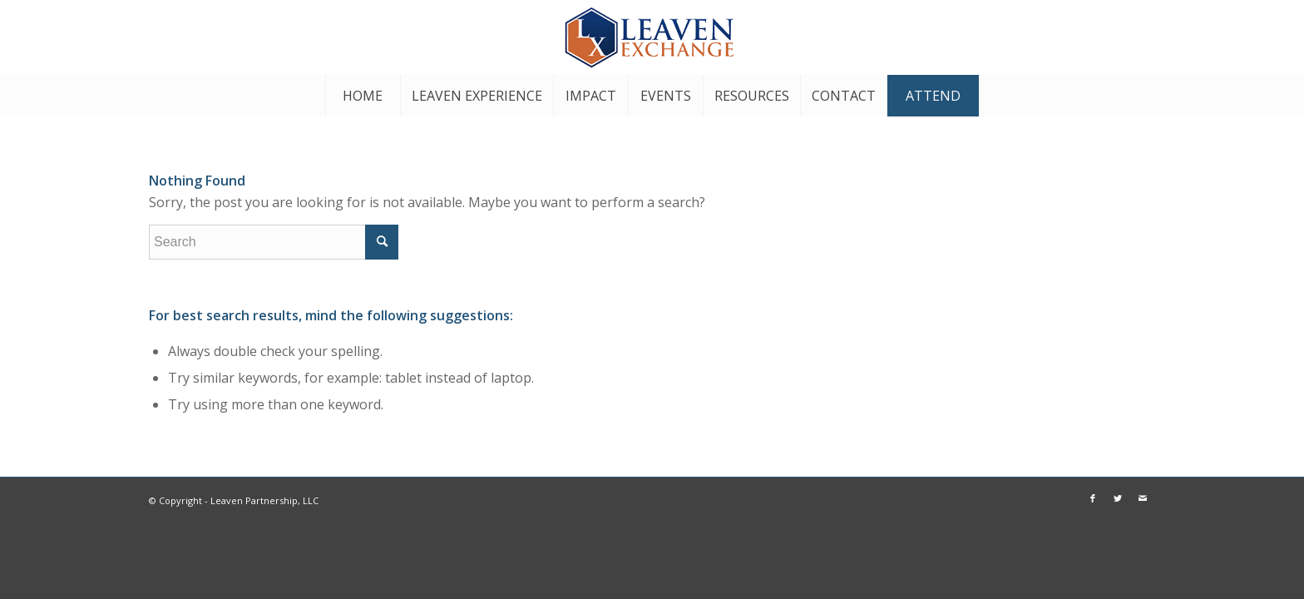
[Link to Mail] (1265, 37)
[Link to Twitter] (1240, 37)
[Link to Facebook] (1215, 37)
